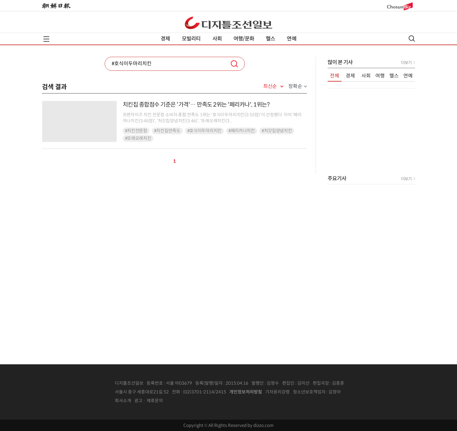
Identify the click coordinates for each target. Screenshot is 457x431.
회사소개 (123, 400)
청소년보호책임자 (309, 392)
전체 (334, 76)
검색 (234, 63)
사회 (217, 39)
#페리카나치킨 (241, 130)
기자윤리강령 (277, 392)
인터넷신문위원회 (359, 392)
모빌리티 (191, 39)
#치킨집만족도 (167, 130)
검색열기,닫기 (412, 38)
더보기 (406, 63)
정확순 (295, 86)
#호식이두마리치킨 (204, 130)
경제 (165, 39)
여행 (380, 76)
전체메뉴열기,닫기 (46, 39)
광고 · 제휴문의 (148, 400)
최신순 (270, 86)
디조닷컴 (228, 22)
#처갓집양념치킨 (277, 130)
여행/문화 (243, 39)
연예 (291, 39)
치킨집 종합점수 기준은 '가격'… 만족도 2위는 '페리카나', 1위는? (196, 104)
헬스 (270, 39)
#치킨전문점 (136, 130)
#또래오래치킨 (138, 138)
